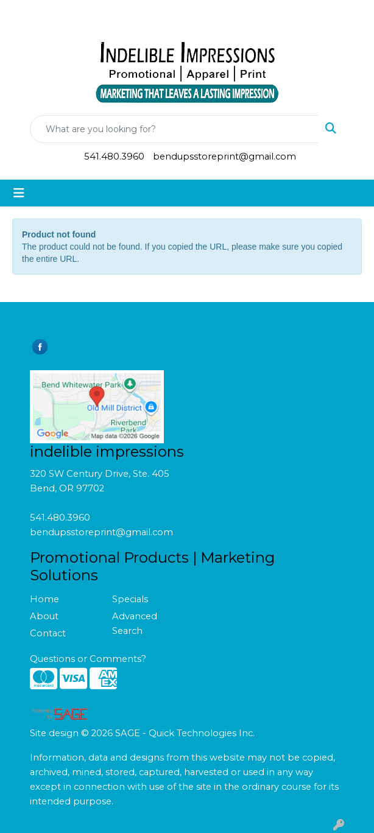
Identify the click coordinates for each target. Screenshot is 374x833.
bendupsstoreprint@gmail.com (224, 156)
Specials (130, 599)
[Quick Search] (174, 129)
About (44, 616)
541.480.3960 (114, 156)
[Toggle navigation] (19, 193)
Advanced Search (134, 623)
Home (44, 599)
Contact (48, 633)
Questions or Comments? (88, 658)
